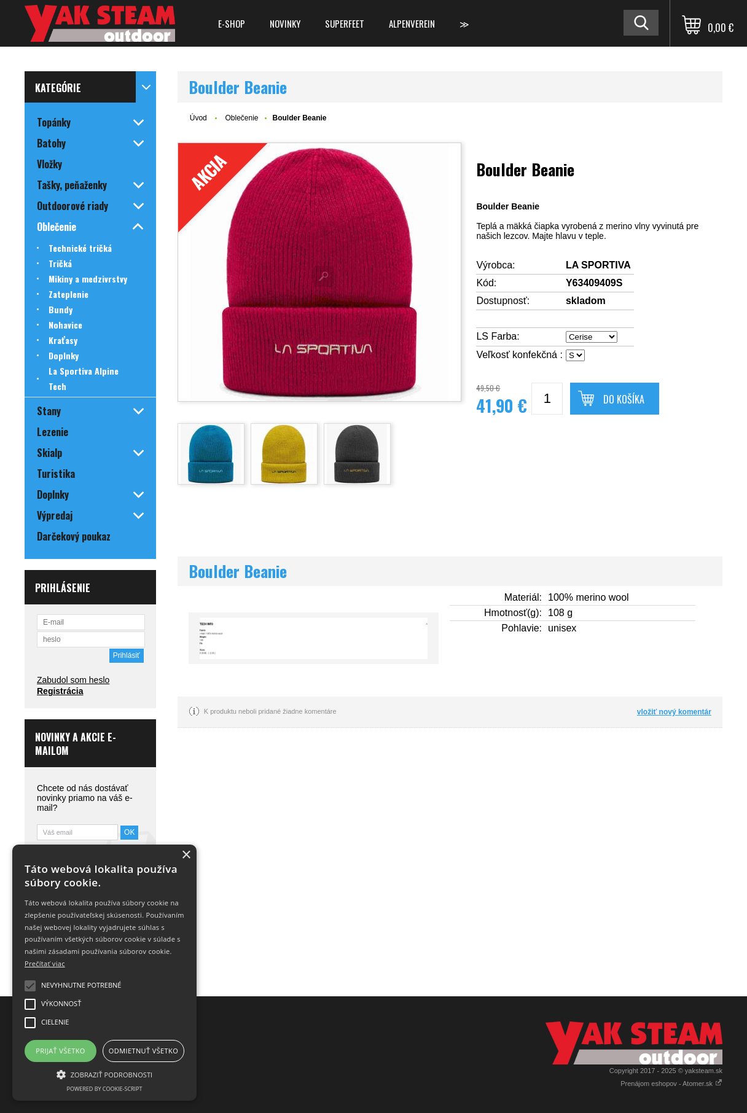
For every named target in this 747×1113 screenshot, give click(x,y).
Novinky (285, 23)
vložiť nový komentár (674, 712)
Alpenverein (412, 23)
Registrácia (60, 691)
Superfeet (344, 23)
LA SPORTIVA (598, 265)
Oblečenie (241, 118)
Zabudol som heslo (73, 680)
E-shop (231, 23)
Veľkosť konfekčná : (519, 355)
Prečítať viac (45, 963)
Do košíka (623, 399)
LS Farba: (497, 336)
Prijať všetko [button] (60, 1050)
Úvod (198, 118)
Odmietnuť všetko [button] (143, 1050)
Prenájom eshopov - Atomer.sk (671, 1083)
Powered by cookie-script (105, 1089)
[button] (104, 1073)
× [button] (185, 855)
